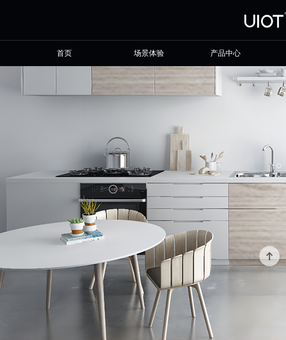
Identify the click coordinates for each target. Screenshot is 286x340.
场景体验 (149, 53)
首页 (72, 53)
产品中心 (225, 53)
